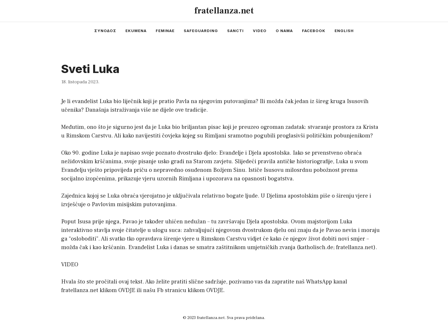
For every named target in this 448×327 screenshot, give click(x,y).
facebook (313, 30)
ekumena (136, 30)
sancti (235, 30)
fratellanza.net (224, 10)
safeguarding (201, 30)
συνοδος (105, 30)
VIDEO (69, 264)
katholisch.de (316, 247)
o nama (284, 30)
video (260, 30)
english (344, 30)
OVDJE (126, 290)
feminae (165, 30)
